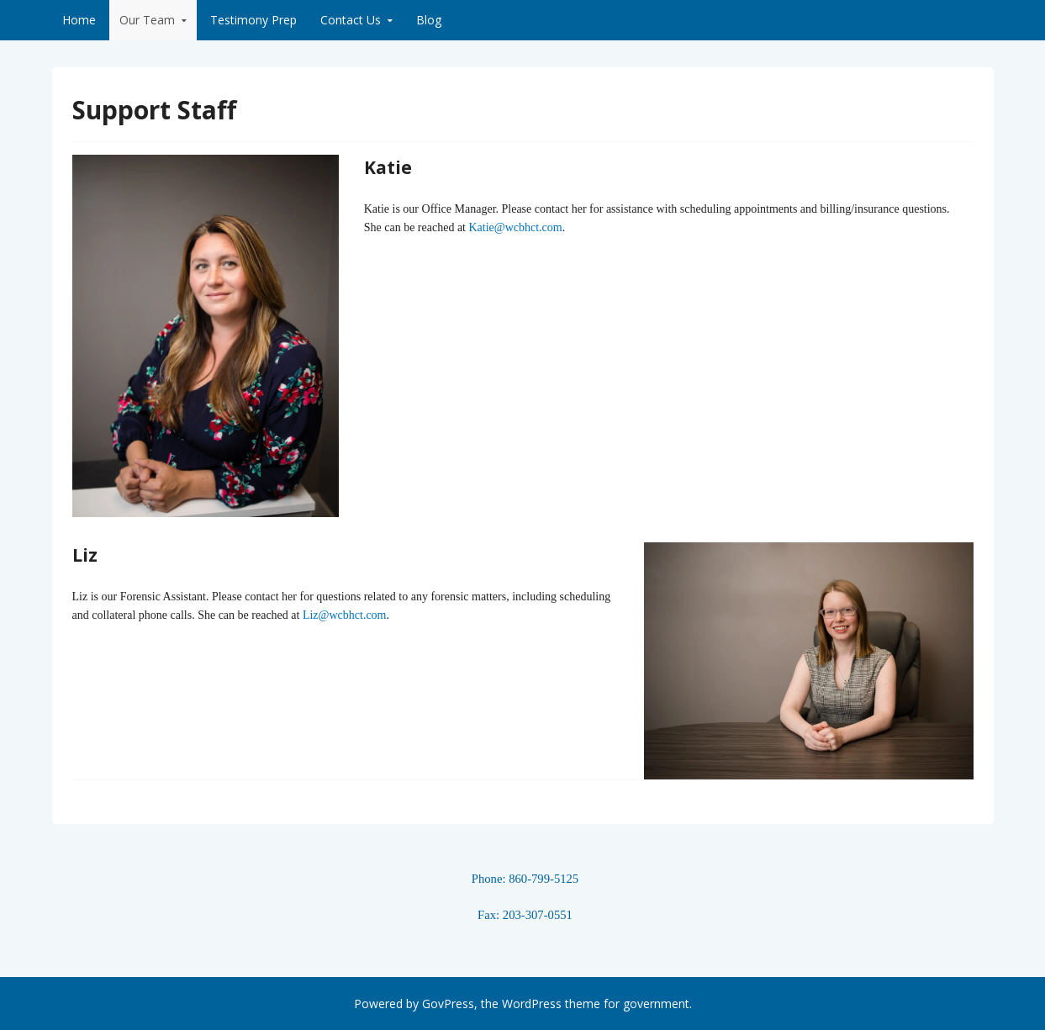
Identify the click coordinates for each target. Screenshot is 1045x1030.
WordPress (532, 1004)
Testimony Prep (253, 20)
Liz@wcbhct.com (345, 615)
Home (79, 20)
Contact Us (350, 20)
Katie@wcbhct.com (515, 227)
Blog (428, 20)
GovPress (448, 1004)
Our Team (147, 20)
